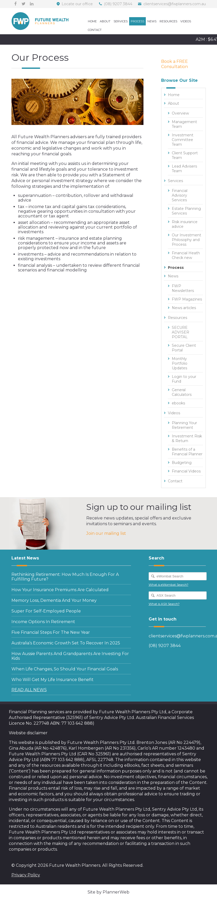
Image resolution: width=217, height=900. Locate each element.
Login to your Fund (184, 379)
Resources (168, 21)
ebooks (178, 403)
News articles (184, 307)
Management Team (184, 124)
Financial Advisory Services (179, 195)
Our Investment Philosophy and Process (186, 240)
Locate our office (77, 4)
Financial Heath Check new (186, 255)
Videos (185, 21)
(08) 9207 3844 (118, 4)
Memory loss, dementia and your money (54, 600)
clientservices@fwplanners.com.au (174, 4)
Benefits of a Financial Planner (187, 451)
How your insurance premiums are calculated (60, 589)
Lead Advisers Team (184, 168)
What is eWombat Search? (168, 584)
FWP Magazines (187, 299)
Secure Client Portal (184, 347)
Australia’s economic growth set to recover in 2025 (65, 643)
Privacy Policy (25, 874)
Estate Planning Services (186, 211)
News (151, 21)
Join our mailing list (106, 533)
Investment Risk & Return (187, 438)
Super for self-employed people (46, 611)
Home (92, 21)
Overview (180, 113)
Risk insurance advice (185, 224)
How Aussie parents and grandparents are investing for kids (70, 656)
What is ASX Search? (164, 604)
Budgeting (182, 462)
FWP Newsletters (183, 288)
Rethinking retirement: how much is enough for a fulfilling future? (65, 577)
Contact (95, 30)
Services (121, 21)
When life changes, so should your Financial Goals (64, 668)
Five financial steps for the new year (50, 632)
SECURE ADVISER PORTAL (180, 332)
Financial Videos (186, 471)
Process (137, 21)
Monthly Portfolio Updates (179, 363)
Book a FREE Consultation (174, 64)
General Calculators (182, 392)
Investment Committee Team (182, 140)
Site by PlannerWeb (108, 892)
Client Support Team (185, 155)
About (105, 21)
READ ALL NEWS (29, 689)
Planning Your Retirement (184, 425)
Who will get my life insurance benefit (52, 679)
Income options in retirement (43, 621)
